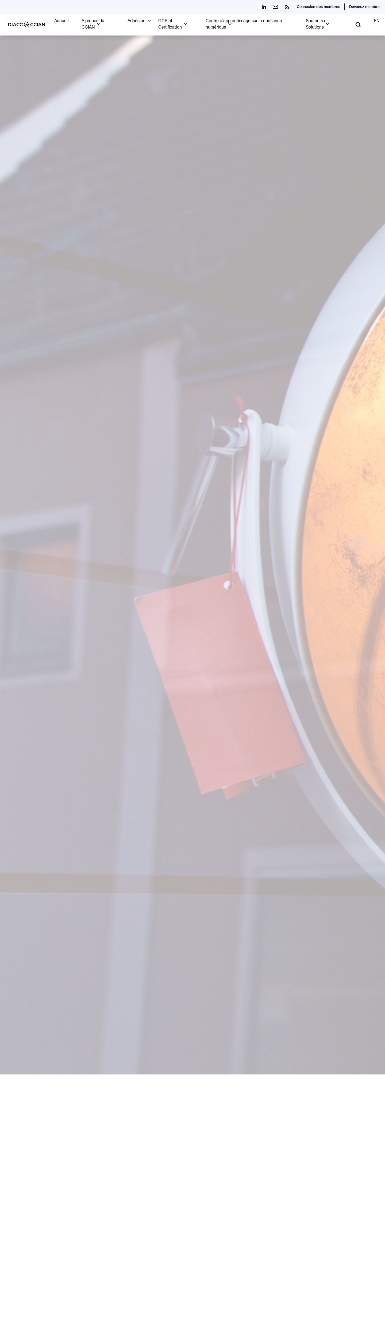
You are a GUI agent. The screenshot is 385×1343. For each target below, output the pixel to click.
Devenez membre (364, 7)
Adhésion (136, 21)
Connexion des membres (318, 7)
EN (377, 21)
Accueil (61, 21)
